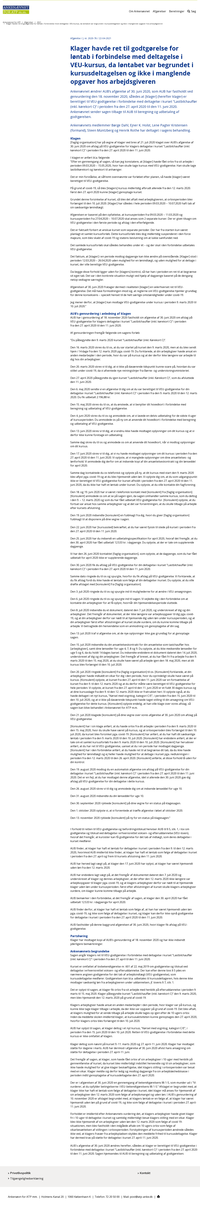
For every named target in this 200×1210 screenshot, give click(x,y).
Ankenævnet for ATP (11, 22)
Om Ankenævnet (139, 13)
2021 (39, 22)
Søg (191, 13)
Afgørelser (159, 13)
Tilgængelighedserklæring (26, 1178)
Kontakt (145, 1173)
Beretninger (176, 13)
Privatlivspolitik (20, 1173)
